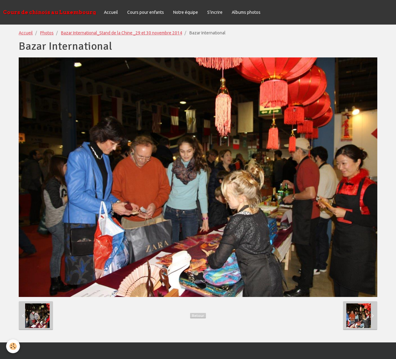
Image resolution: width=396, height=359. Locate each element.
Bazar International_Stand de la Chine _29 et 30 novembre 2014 (121, 32)
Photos (47, 32)
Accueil (111, 12)
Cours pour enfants (145, 12)
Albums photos (246, 12)
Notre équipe (185, 12)
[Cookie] (13, 346)
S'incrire (215, 12)
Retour (198, 316)
